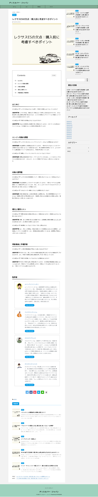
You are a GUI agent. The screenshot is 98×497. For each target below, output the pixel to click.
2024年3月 (69, 138)
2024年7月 (69, 130)
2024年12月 (69, 125)
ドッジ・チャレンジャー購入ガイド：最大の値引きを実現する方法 (39, 466)
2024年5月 (69, 134)
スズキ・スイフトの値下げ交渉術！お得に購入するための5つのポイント (82, 15)
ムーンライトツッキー (32, 284)
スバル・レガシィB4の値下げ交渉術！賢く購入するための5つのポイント (82, 42)
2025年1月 (69, 123)
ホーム (14, 6)
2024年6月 (69, 132)
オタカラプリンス (30, 338)
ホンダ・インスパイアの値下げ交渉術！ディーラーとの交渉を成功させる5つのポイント (78, 108)
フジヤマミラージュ (31, 312)
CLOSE (53, 75)
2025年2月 (69, 121)
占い (27, 6)
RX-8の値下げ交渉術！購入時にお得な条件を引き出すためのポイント (40, 453)
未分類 (69, 147)
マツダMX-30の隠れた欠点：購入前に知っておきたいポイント (32, 479)
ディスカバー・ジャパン (18, 3)
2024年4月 (69, 136)
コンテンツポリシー (49, 488)
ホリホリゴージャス (31, 364)
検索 (87, 79)
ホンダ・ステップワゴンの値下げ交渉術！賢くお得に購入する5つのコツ (82, 55)
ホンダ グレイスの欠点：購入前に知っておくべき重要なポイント (33, 477)
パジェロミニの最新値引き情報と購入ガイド (33, 413)
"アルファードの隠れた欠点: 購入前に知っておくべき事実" (37, 426)
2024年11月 (69, 127)
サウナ (51, 6)
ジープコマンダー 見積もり (28, 439)
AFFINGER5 (59, 494)
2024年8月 (69, 128)
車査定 (39, 6)
